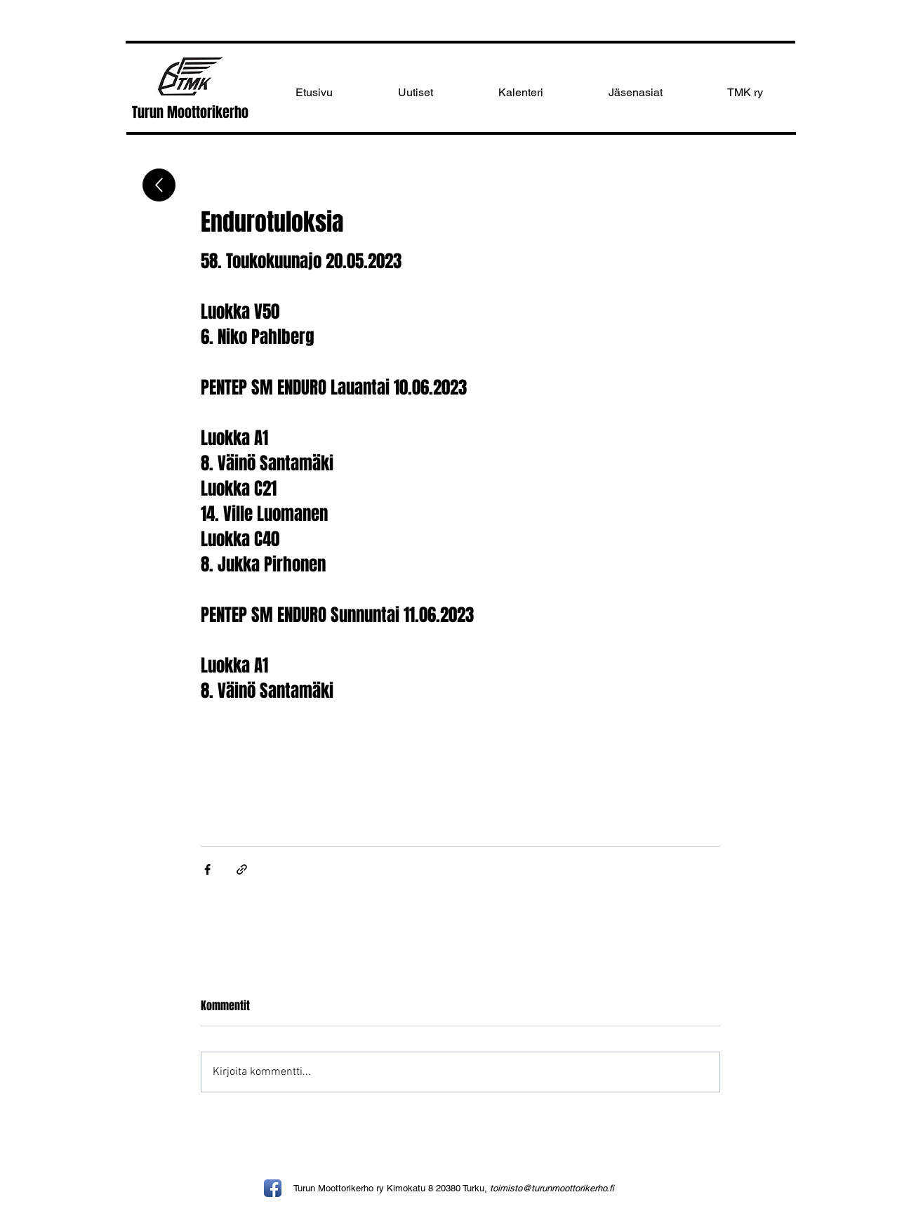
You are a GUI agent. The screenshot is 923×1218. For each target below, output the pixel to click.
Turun (149, 112)
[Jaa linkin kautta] (241, 869)
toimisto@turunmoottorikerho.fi (552, 1188)
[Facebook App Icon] (272, 1188)
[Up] (158, 184)
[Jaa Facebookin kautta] (207, 869)
